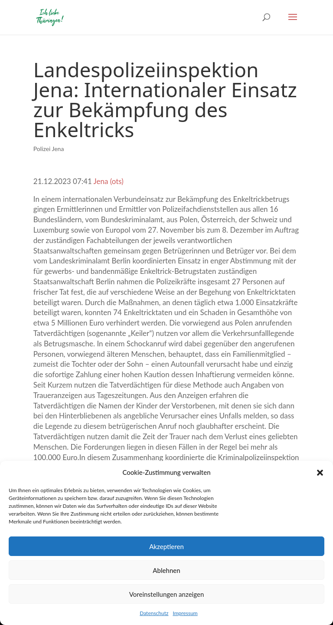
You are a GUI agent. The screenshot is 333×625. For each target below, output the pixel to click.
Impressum (185, 613)
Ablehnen (166, 570)
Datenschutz (154, 613)
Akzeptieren (166, 546)
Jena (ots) (109, 181)
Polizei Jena (48, 148)
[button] (320, 472)
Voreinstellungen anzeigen (166, 594)
